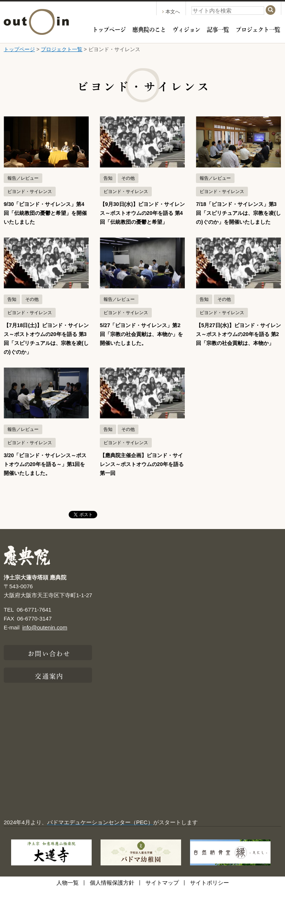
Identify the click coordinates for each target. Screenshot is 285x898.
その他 (128, 178)
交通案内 (49, 684)
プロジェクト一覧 (258, 28)
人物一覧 (67, 891)
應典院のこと (149, 28)
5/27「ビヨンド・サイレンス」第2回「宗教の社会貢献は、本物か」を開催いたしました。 (141, 343)
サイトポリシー (209, 891)
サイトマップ (162, 891)
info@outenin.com (44, 636)
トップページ (109, 28)
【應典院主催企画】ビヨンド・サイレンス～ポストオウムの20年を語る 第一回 (142, 473)
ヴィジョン (186, 28)
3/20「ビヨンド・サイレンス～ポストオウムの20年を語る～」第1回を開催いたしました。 (45, 473)
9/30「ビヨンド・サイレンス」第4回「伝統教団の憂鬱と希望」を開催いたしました (45, 213)
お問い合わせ (49, 661)
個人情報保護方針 (112, 891)
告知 (108, 178)
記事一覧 (218, 28)
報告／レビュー (23, 178)
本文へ (171, 11)
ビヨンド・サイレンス (29, 191)
